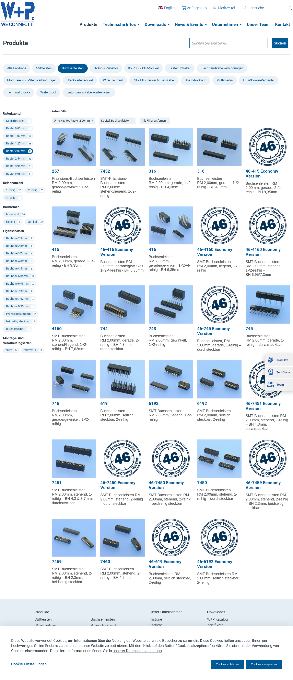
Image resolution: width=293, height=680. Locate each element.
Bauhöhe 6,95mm (20, 284)
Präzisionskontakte (21, 314)
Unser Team (258, 24)
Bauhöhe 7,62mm (20, 299)
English (167, 10)
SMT (12, 350)
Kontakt (282, 24)
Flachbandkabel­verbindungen (222, 68)
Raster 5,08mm (19, 174)
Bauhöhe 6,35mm (20, 276)
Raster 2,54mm (19, 159)
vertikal (35, 222)
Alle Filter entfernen (154, 120)
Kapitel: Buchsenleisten (117, 120)
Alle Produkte (16, 68)
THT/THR (33, 350)
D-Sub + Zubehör (106, 68)
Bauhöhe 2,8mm (19, 246)
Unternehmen (225, 24)
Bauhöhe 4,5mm (19, 269)
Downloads (155, 24)
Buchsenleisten (73, 68)
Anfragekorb (191, 10)
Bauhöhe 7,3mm (19, 291)
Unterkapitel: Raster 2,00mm (73, 120)
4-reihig (14, 198)
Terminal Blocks (18, 92)
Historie (156, 619)
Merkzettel (221, 10)
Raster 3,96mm (19, 166)
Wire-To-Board (113, 80)
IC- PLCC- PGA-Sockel (143, 68)
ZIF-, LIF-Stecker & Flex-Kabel (154, 80)
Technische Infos (119, 24)
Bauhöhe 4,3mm (19, 261)
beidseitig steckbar (21, 321)
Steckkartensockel (80, 80)
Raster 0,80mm (19, 128)
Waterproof (48, 92)
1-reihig (14, 190)
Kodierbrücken (18, 121)
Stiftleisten (44, 68)
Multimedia (224, 80)
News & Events (189, 24)
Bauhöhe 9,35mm (20, 306)
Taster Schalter (179, 68)
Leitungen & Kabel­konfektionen (89, 92)
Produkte (88, 24)
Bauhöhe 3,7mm (19, 254)
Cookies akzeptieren (260, 664)
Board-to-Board (195, 80)
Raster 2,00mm (19, 151)
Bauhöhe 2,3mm (19, 238)
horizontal (15, 214)
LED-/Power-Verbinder (258, 80)
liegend (14, 222)
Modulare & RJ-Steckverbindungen (32, 80)
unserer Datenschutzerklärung (137, 649)
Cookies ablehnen (214, 664)
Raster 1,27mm (19, 144)
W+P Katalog (217, 619)
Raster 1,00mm (19, 136)
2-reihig (36, 190)
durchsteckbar (18, 329)
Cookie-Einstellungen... (30, 664)
